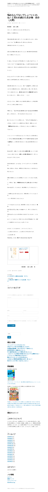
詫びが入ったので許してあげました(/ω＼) (17, 360)
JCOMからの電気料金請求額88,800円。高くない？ (19, 359)
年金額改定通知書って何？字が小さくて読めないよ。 (20, 348)
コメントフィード (11, 480)
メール (24, 310)
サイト (8, 315)
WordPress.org (11, 482)
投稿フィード (10, 478)
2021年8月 (10, 450)
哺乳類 (21, 270)
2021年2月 (10, 461)
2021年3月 (10, 459)
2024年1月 (10, 447)
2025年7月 (10, 436)
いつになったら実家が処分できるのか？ (17, 355)
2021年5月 (10, 456)
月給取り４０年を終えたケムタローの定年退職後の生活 (20, 3)
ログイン (9, 477)
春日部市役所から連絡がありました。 (16, 350)
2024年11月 (10, 443)
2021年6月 (10, 454)
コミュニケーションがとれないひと (16, 345)
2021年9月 (10, 449)
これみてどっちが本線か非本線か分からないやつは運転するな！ (23, 353)
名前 (8, 310)
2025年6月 (10, 438)
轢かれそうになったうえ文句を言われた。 (17, 357)
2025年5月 (10, 440)
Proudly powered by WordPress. (30, 488)
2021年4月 (10, 458)
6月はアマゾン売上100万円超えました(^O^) (18, 346)
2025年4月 (10, 442)
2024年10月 (10, 445)
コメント (9, 297)
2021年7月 (10, 452)
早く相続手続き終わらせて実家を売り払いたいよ (19, 352)
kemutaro (9, 270)
